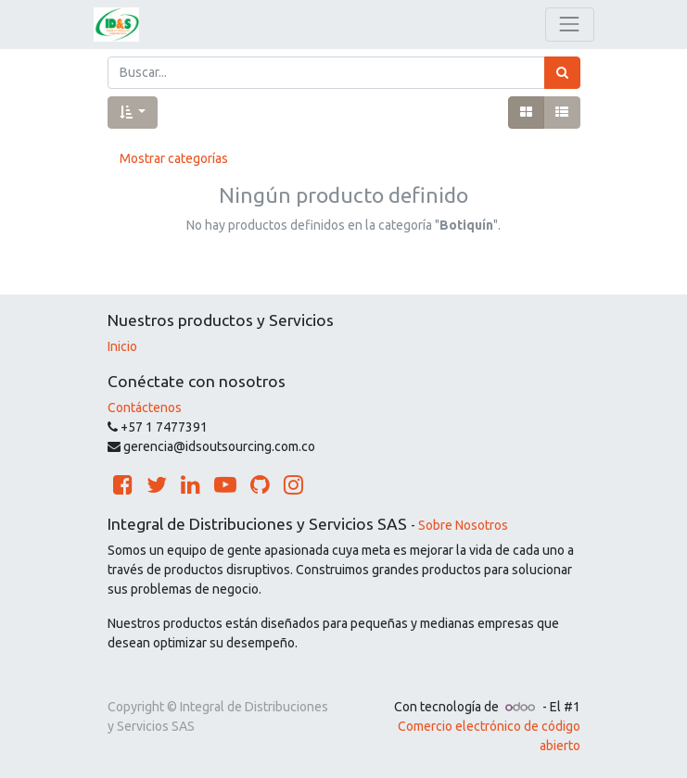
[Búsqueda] (562, 72)
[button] (133, 112)
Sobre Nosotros (463, 525)
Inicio (122, 346)
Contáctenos (145, 407)
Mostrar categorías (174, 158)
